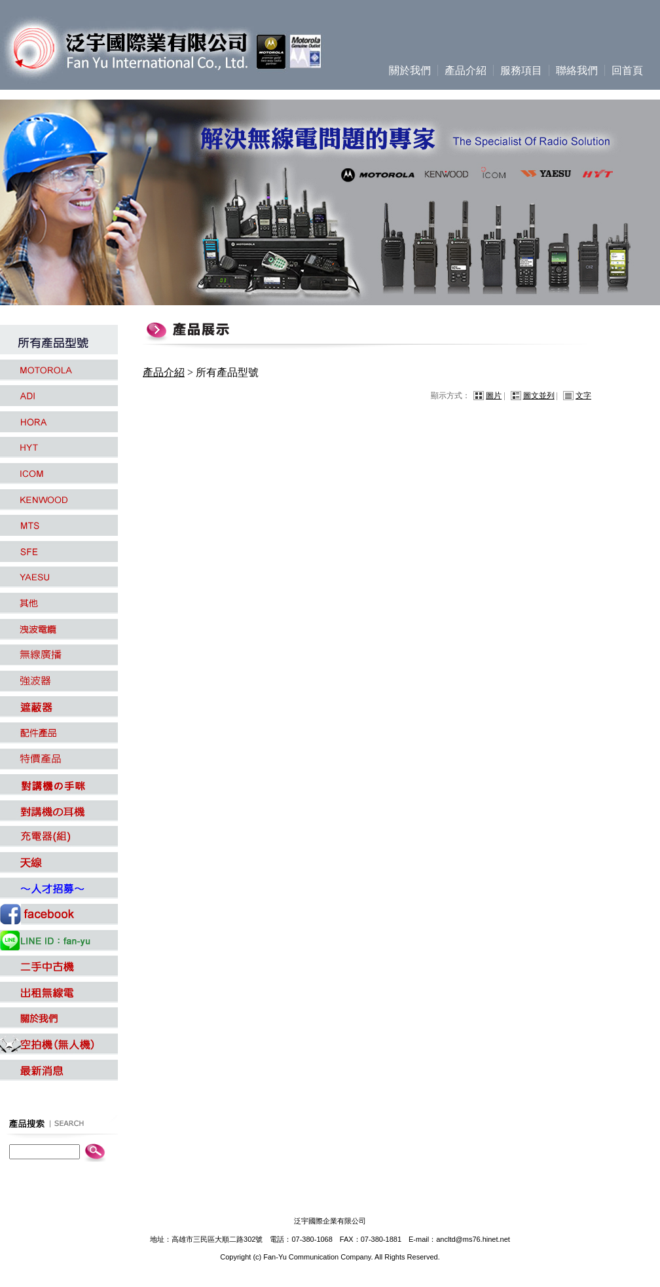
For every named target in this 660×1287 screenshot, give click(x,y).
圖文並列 (539, 395)
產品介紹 (465, 70)
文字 (583, 395)
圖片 (494, 395)
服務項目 (521, 70)
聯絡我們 (577, 70)
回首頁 (627, 70)
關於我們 (410, 70)
